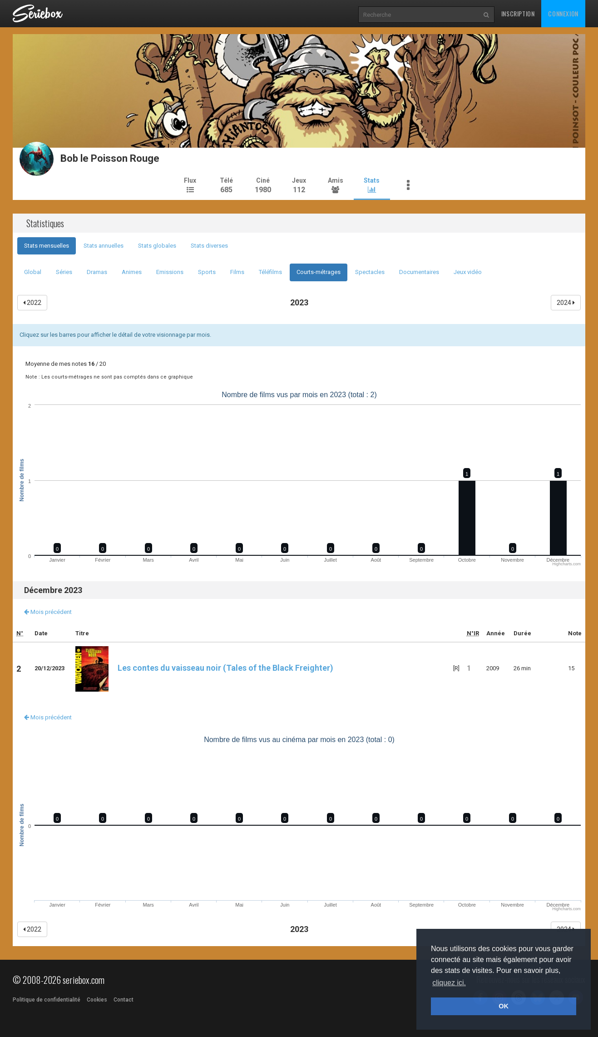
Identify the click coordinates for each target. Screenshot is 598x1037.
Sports (207, 272)
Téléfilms (270, 272)
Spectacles (370, 272)
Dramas (97, 272)
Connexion (563, 13)
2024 (566, 302)
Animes (132, 272)
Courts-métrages (319, 272)
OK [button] (504, 1006)
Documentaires (419, 272)
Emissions (169, 272)
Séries (64, 272)
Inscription (518, 13)
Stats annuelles (104, 245)
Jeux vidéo (468, 272)
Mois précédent (48, 611)
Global (32, 272)
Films (237, 272)
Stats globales (157, 245)
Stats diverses (209, 245)
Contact (123, 1000)
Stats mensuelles (46, 245)
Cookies (97, 1000)
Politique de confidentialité (46, 1000)
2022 (32, 302)
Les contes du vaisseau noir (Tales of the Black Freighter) (204, 668)
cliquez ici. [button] (449, 983)
